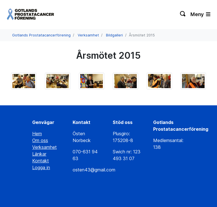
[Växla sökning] (183, 14)
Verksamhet (88, 35)
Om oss (40, 140)
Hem (37, 133)
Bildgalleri (114, 35)
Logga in (41, 167)
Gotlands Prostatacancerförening (41, 35)
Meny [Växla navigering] (200, 14)
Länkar (39, 154)
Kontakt (40, 161)
